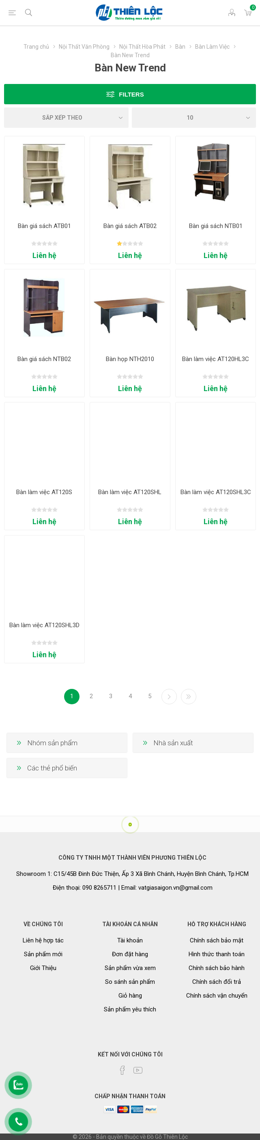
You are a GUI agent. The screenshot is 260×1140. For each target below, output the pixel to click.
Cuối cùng (188, 696)
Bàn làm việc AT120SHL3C (215, 492)
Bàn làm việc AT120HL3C (215, 359)
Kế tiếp (169, 696)
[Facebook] (122, 1070)
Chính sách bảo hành (217, 968)
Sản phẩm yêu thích (130, 1009)
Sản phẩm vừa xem (130, 968)
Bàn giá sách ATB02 (130, 226)
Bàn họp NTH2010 (130, 359)
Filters (131, 94)
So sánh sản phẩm (130, 981)
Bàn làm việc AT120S (44, 492)
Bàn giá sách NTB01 (216, 226)
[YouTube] (137, 1070)
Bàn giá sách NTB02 (44, 359)
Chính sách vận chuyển (216, 995)
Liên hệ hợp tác (43, 940)
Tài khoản (130, 940)
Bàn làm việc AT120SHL (129, 492)
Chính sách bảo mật (216, 940)
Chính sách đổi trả (216, 981)
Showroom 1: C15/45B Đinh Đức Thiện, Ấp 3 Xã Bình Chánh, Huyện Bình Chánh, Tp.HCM (132, 874)
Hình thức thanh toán (217, 954)
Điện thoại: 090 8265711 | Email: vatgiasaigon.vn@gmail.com (133, 887)
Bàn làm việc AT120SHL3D (44, 625)
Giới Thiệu (43, 968)
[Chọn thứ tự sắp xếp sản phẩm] (66, 118)
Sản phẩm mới (43, 954)
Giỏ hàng (130, 995)
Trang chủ (36, 46)
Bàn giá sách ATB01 (44, 226)
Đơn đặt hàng (130, 954)
